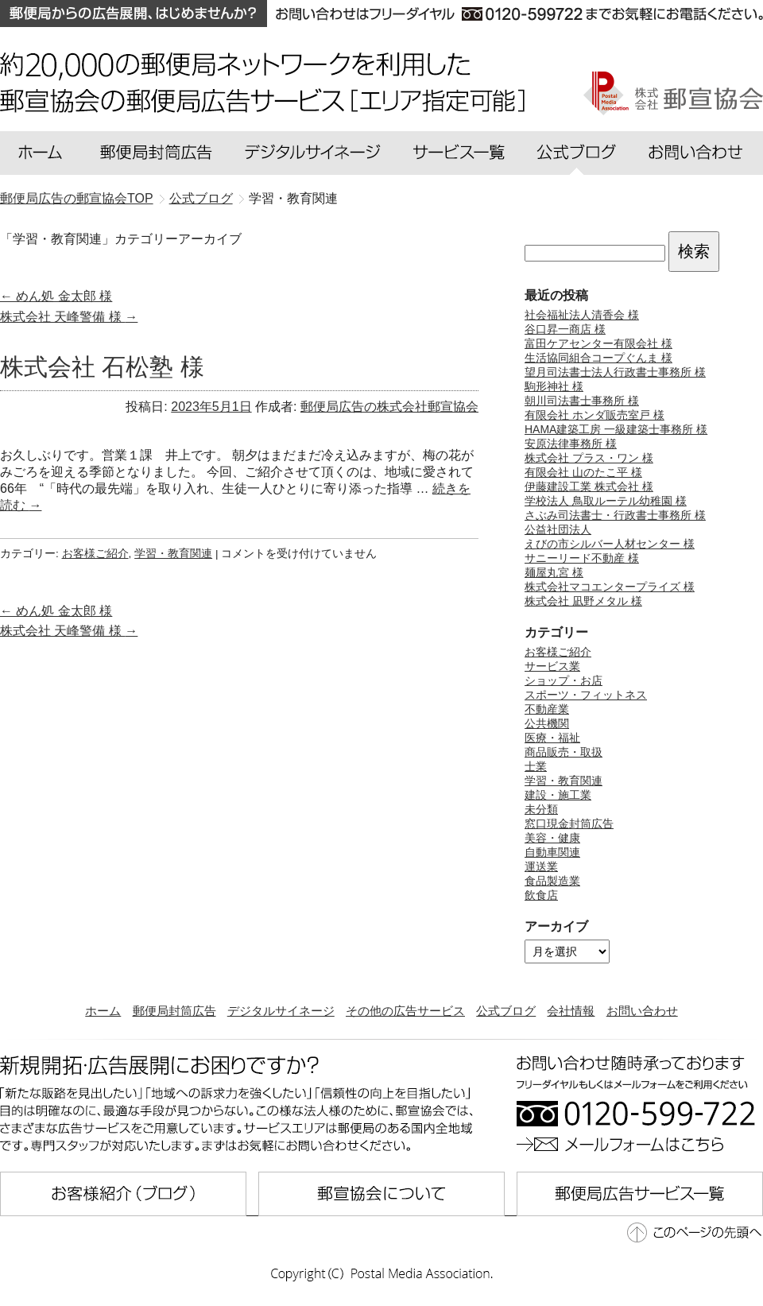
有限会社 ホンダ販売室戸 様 (594, 415)
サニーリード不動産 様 (582, 558)
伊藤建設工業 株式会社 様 (589, 486)
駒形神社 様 (554, 386)
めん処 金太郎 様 (56, 296)
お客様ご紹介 (95, 554)
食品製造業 (552, 880)
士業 (536, 766)
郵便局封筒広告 (174, 1010)
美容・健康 (552, 837)
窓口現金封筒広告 (569, 823)
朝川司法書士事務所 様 (582, 400)
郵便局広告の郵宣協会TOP (76, 198)
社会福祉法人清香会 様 (582, 314)
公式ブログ (506, 1010)
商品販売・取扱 (563, 752)
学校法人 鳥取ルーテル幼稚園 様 (606, 500)
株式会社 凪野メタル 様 (583, 601)
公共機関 (547, 723)
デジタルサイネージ (281, 1010)
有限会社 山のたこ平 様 (583, 472)
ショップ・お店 (563, 680)
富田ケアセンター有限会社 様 (598, 343)
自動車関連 (552, 852)
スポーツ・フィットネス (586, 694)
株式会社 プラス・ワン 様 (589, 457)
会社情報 (571, 1010)
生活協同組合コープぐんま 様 (598, 357)
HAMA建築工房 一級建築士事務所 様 (616, 429)
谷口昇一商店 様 (565, 329)
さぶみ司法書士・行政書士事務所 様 (615, 515)
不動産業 (547, 709)
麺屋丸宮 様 (554, 572)
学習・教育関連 (173, 554)
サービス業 (552, 666)
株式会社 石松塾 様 (102, 367)
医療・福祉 (552, 737)
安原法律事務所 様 (571, 443)
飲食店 (541, 895)
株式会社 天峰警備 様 (68, 317)
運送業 (541, 866)
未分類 (541, 809)
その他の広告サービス (405, 1010)
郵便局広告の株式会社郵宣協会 (389, 406)
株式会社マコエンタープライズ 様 (610, 586)
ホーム (103, 1010)
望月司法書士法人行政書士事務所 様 (615, 372)
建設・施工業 (558, 795)
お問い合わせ (642, 1010)
